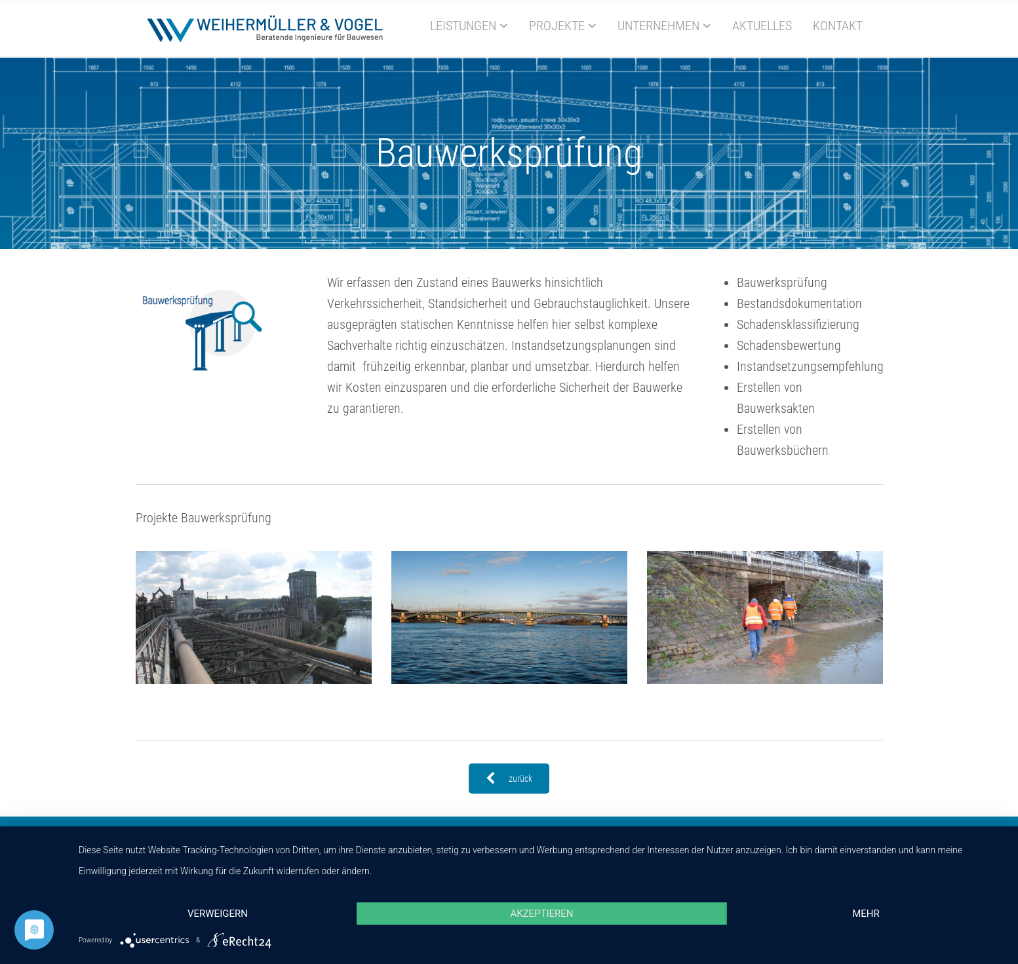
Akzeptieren (541, 913)
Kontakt (838, 25)
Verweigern (217, 913)
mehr (866, 913)
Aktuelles (762, 25)
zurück (509, 778)
